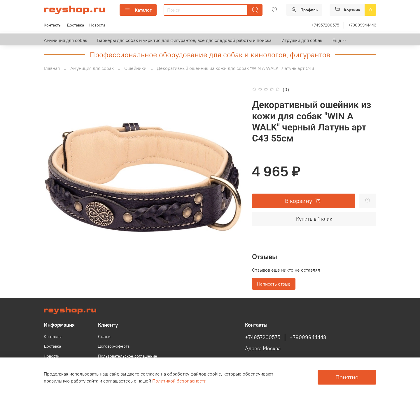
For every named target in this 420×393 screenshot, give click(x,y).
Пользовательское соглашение (127, 356)
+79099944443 (362, 25)
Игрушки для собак (301, 40)
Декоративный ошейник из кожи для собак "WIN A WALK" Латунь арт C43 (235, 68)
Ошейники (135, 68)
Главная (52, 68)
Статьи (104, 336)
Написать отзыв (273, 284)
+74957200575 (325, 25)
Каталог (138, 10)
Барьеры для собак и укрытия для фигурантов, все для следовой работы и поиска (184, 40)
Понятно (346, 377)
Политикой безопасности (179, 381)
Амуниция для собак (65, 40)
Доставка (75, 25)
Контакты (53, 25)
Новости (97, 25)
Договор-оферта (114, 346)
